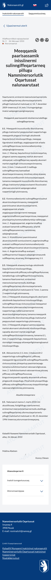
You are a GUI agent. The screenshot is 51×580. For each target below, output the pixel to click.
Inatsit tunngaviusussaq (25, 481)
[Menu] (46, 6)
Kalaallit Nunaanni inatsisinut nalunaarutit (24, 548)
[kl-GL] (34, 5)
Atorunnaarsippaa (25, 491)
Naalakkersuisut (10, 558)
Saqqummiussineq (37, 13)
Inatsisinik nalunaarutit (13, 13)
